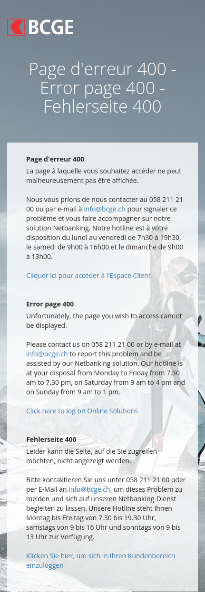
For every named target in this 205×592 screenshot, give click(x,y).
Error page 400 (50, 303)
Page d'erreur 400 (55, 158)
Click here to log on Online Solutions (82, 410)
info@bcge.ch (105, 208)
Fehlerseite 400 (51, 439)
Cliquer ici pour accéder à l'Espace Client (88, 275)
